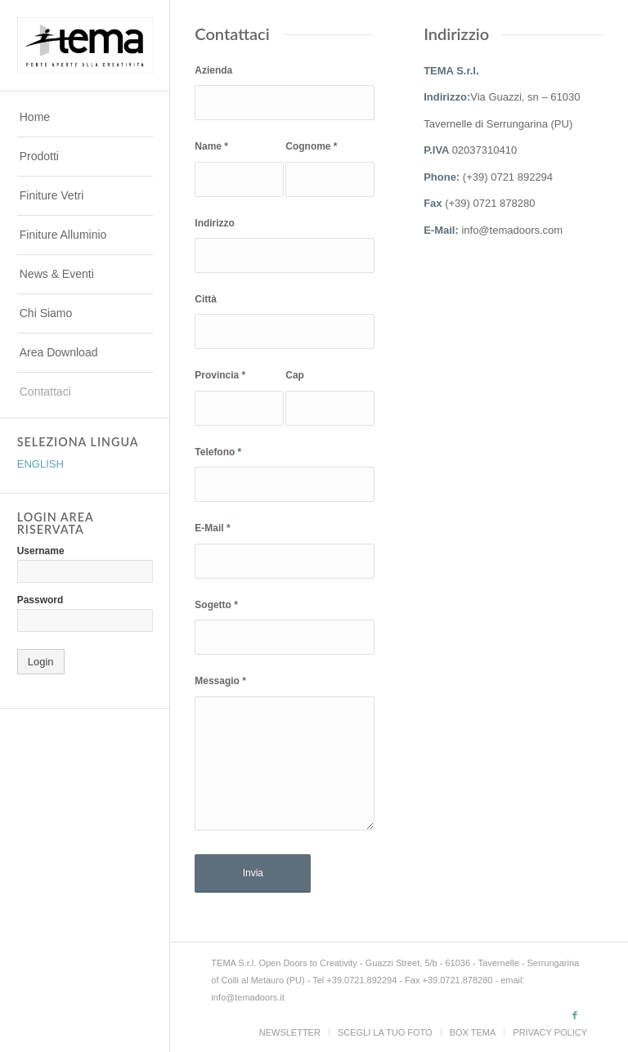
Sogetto (216, 605)
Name (211, 146)
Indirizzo (214, 223)
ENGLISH (40, 464)
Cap (294, 375)
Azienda (213, 70)
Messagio (220, 681)
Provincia (220, 375)
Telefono (218, 452)
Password (40, 600)
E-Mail (212, 528)
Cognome (311, 146)
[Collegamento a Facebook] (575, 1015)
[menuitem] (85, 117)
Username (41, 551)
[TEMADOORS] (85, 45)
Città (206, 299)
